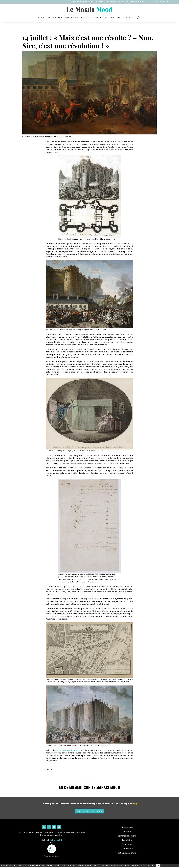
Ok (158, 865)
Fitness (119, 17)
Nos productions (127, 840)
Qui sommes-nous (134, 2)
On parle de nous (127, 844)
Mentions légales (127, 848)
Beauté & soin (109, 17)
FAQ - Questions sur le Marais (127, 852)
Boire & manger (70, 17)
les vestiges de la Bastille (68, 750)
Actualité (41, 17)
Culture (96, 17)
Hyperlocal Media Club (55, 840)
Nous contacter (127, 831)
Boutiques (85, 17)
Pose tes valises (54, 17)
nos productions (114, 2)
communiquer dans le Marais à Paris (52, 835)
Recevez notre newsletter (89, 811)
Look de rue (129, 17)
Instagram (78, 765)
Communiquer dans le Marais (88, 2)
